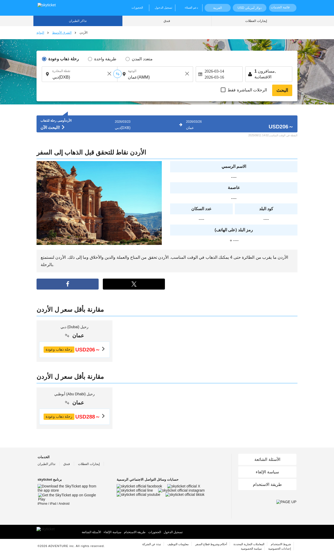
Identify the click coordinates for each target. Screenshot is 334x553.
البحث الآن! (52, 127)
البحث (282, 90)
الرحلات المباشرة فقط (247, 90)
